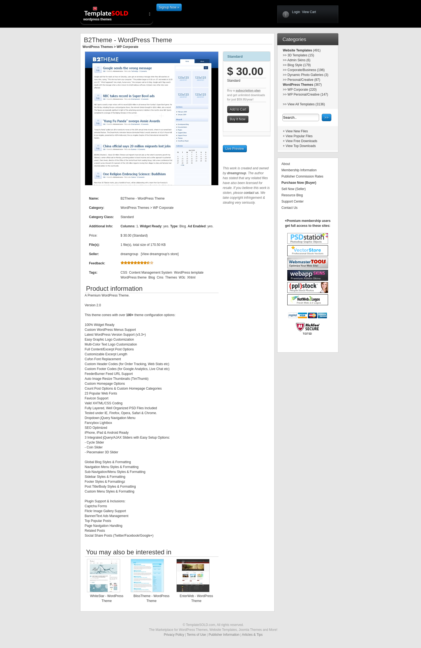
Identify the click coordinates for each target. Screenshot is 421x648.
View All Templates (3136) (306, 104)
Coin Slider (95, 447)
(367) (317, 85)
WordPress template (189, 272)
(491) (316, 50)
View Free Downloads (301, 141)
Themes (171, 277)
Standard (235, 56)
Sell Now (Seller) (294, 189)
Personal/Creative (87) (304, 80)
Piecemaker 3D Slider (102, 452)
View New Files (297, 131)
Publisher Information (224, 635)
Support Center (293, 201)
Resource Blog (292, 195)
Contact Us (290, 208)
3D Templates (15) (301, 55)
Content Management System (150, 272)
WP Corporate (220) (302, 89)
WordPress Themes (98, 47)
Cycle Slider (95, 442)
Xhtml (191, 277)
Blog (151, 277)
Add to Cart (238, 109)
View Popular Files (299, 136)
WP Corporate (127, 47)
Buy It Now (238, 119)
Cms (160, 277)
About (286, 164)
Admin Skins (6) (298, 60)
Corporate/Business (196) (306, 70)
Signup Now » (169, 7)
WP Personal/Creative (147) (308, 94)
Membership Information (299, 170)
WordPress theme (134, 277)
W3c (182, 277)
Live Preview (235, 149)
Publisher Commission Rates (302, 176)
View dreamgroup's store (160, 254)
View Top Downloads (301, 146)
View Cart (309, 12)
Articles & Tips (252, 635)
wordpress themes (110, 13)
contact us (251, 193)
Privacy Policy (174, 635)
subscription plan (248, 90)
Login (296, 12)
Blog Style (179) (299, 65)
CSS (124, 272)
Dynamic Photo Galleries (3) (308, 75)
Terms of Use (196, 635)
